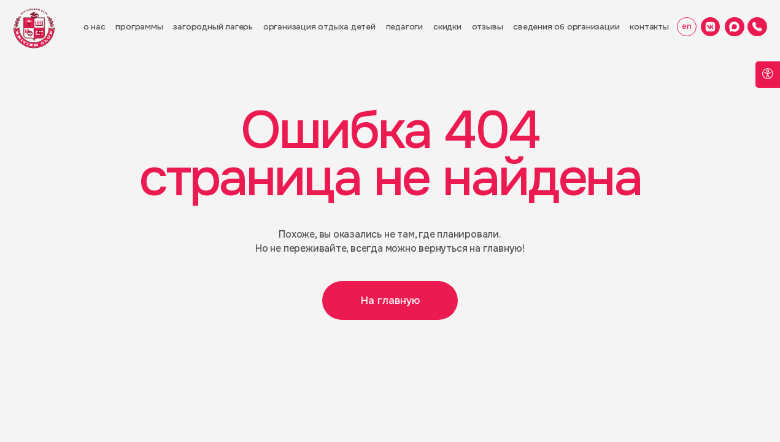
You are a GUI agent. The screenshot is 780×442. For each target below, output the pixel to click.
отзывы (487, 26)
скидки (447, 26)
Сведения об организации (566, 26)
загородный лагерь (212, 26)
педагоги (404, 26)
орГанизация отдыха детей (319, 26)
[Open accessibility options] (767, 74)
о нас (94, 26)
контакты (649, 26)
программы (139, 26)
